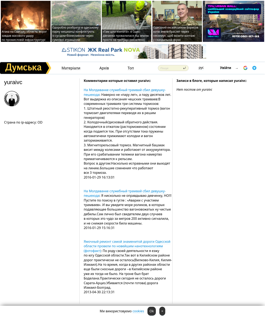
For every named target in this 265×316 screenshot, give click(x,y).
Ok (151, 311)
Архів (104, 68)
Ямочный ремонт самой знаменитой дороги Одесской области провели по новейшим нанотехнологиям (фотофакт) (127, 246)
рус (201, 67)
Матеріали (71, 68)
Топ (131, 68)
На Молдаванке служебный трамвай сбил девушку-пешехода (125, 92)
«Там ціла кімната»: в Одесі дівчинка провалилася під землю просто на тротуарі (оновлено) (126, 36)
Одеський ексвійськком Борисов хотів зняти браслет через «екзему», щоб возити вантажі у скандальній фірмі (175, 33)
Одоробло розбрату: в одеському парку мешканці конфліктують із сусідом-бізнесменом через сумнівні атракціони (75, 33)
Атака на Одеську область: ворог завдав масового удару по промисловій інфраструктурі (24, 36)
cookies (138, 311)
